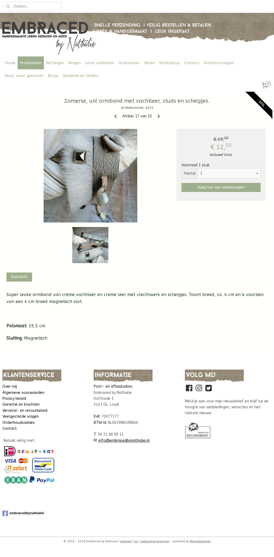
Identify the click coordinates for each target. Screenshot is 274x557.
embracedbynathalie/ (23, 513)
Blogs (53, 75)
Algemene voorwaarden (23, 392)
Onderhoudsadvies (18, 422)
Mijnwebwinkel (200, 541)
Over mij (9, 386)
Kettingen (55, 62)
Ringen (74, 62)
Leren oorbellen (99, 62)
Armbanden (31, 62)
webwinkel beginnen (154, 541)
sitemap (125, 541)
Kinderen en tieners (80, 75)
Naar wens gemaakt (24, 75)
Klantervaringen (219, 62)
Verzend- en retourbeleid (24, 410)
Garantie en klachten (21, 404)
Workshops (169, 62)
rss (136, 541)
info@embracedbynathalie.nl (124, 440)
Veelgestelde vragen (20, 416)
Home (10, 62)
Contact (191, 62)
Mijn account (254, 6)
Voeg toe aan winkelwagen (221, 187)
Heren (149, 62)
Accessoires (129, 62)
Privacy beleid (14, 398)
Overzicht (19, 277)
